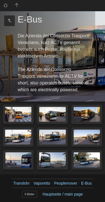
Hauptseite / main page (63, 194)
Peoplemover (65, 183)
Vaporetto (42, 183)
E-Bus (86, 183)
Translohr (21, 183)
